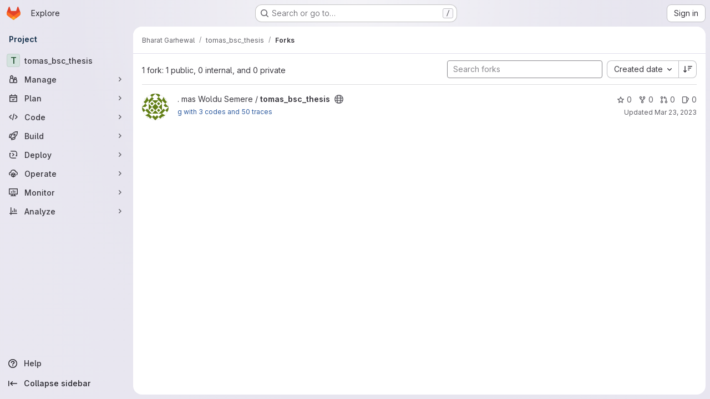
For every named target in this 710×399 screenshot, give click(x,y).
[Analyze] (66, 211)
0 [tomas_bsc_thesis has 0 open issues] (689, 99)
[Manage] (66, 79)
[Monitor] (66, 192)
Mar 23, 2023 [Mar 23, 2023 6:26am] (676, 112)
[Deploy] (66, 154)
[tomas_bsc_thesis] (66, 60)
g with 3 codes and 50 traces (225, 112)
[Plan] (66, 98)
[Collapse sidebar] (66, 383)
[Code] (66, 117)
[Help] (66, 363)
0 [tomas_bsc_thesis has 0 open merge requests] (667, 99)
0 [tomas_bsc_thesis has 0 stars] (624, 99)
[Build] (66, 136)
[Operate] (66, 173)
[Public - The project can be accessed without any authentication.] (338, 99)
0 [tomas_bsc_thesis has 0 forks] (645, 99)
